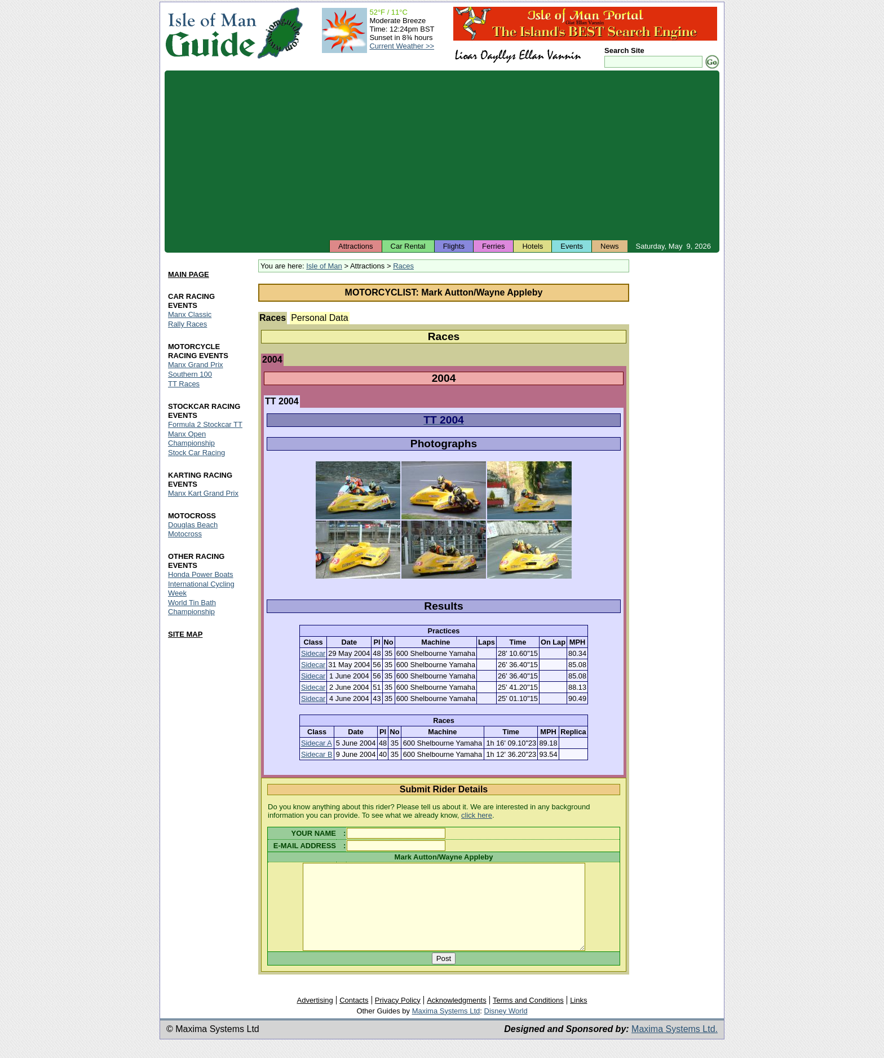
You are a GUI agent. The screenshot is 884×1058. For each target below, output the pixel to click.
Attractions (355, 246)
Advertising (315, 1017)
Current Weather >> (401, 46)
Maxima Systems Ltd (446, 1028)
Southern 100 (190, 374)
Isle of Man (324, 266)
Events (571, 246)
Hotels (532, 246)
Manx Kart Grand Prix (203, 493)
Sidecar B (316, 754)
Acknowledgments (457, 1017)
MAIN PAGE (188, 275)
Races (403, 266)
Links (578, 1017)
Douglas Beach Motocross (193, 529)
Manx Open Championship (191, 438)
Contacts (353, 1017)
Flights (454, 246)
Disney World (506, 1028)
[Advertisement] (442, 155)
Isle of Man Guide (211, 33)
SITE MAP (185, 634)
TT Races (184, 384)
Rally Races (187, 324)
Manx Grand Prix (195, 364)
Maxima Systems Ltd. (674, 1046)
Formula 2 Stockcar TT (205, 424)
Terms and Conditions (528, 1017)
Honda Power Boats (200, 574)
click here (476, 815)
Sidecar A (316, 743)
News (609, 246)
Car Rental (408, 246)
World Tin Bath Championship (192, 607)
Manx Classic (189, 315)
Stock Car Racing (196, 452)
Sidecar (313, 653)
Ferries (493, 246)
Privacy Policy (398, 1017)
